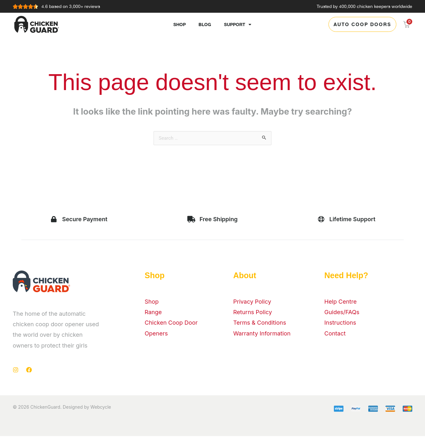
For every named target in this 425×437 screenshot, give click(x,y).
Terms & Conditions (259, 323)
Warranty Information (262, 334)
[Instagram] (15, 371)
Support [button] (237, 24)
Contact (335, 334)
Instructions (340, 323)
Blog (204, 24)
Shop (179, 24)
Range (153, 313)
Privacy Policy (252, 302)
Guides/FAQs (341, 313)
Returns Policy (252, 313)
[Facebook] (29, 371)
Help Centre (340, 302)
